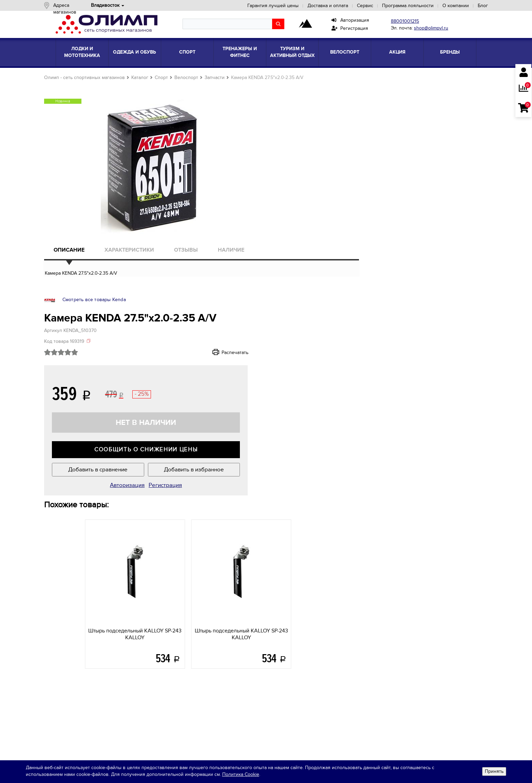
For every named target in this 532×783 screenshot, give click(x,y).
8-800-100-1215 (72, 672)
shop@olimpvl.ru (431, 28)
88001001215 (405, 21)
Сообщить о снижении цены (407, 257)
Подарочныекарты (283, 659)
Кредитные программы (82, 656)
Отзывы (198, 256)
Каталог (151, 77)
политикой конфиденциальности (407, 651)
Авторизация (350, 20)
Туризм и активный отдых (292, 52)
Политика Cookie (280, 775)
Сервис (353, 5)
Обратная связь (82, 693)
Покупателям (285, 602)
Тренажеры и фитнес (240, 52)
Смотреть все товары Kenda (391, 90)
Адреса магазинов (86, 5)
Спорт (187, 52)
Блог (471, 5)
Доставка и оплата (316, 5)
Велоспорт (344, 52)
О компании (444, 5)
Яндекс (410, 698)
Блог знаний (175, 615)
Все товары (174, 672)
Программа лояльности (396, 5)
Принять (489, 772)
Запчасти (226, 77)
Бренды (450, 52)
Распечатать (453, 159)
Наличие (243, 256)
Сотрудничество (74, 631)
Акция (397, 52)
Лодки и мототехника (82, 52)
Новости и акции (75, 623)
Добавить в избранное (438, 281)
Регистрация (349, 28)
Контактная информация (83, 648)
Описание (80, 256)
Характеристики (141, 256)
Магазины (67, 615)
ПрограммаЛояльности (282, 676)
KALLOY (105, 452)
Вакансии (66, 640)
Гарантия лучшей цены (261, 5)
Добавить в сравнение (377, 281)
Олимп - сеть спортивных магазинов (96, 77)
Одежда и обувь (134, 52)
